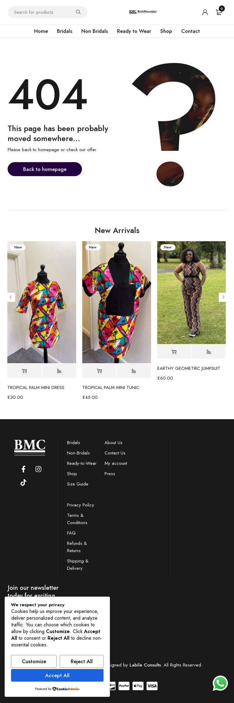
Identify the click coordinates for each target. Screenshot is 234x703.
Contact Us (115, 453)
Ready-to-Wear (82, 463)
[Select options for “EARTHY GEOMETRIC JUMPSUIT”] (174, 352)
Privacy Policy (80, 505)
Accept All (57, 675)
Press (110, 473)
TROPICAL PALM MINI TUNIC (110, 387)
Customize (34, 661)
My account (116, 463)
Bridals (73, 442)
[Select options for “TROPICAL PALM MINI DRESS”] (24, 371)
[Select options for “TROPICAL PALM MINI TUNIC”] (99, 371)
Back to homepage (44, 169)
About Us (113, 442)
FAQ (71, 533)
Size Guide (77, 484)
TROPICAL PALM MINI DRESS (35, 387)
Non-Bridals (78, 453)
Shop (72, 473)
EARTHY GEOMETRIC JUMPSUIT (188, 368)
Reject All (82, 661)
